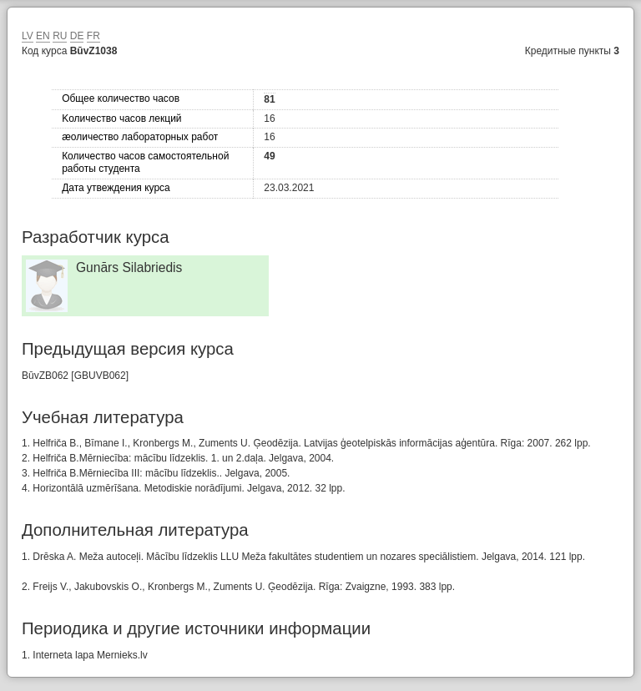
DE (77, 36)
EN (43, 36)
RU (60, 36)
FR (93, 36)
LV (27, 36)
